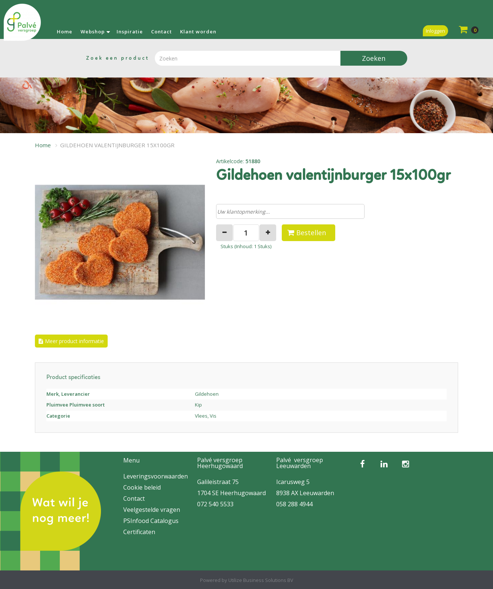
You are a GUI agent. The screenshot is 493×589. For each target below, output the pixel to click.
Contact (161, 31)
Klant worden (198, 31)
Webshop (93, 31)
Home (64, 31)
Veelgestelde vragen (151, 510)
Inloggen (435, 30)
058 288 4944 (294, 504)
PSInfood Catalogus (151, 521)
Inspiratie (130, 31)
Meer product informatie (74, 341)
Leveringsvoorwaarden (155, 476)
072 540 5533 (215, 504)
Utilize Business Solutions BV (260, 580)
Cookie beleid (142, 487)
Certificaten (139, 532)
